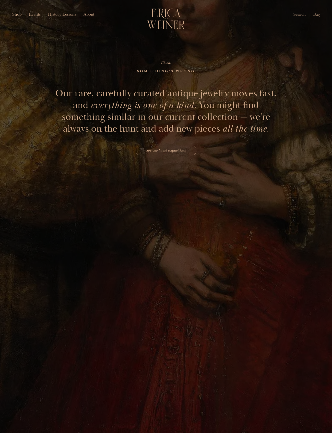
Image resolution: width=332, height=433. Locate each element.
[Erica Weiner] (166, 19)
